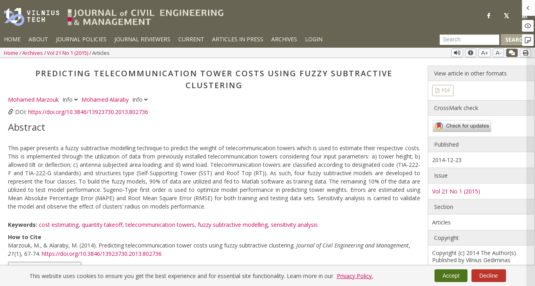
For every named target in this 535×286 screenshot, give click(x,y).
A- (498, 53)
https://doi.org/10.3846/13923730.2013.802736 (88, 112)
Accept (451, 275)
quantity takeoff (102, 224)
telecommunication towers (160, 224)
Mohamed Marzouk (34, 99)
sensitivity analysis (294, 224)
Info (70, 99)
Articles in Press (237, 39)
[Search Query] (469, 40)
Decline (488, 275)
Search (516, 39)
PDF (445, 90)
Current (191, 39)
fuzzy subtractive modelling (233, 224)
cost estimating (59, 224)
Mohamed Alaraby (105, 99)
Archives (284, 39)
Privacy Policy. (355, 276)
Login (314, 39)
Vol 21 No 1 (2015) (68, 52)
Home (12, 39)
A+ (484, 53)
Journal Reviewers (142, 39)
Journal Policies (81, 39)
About (38, 39)
